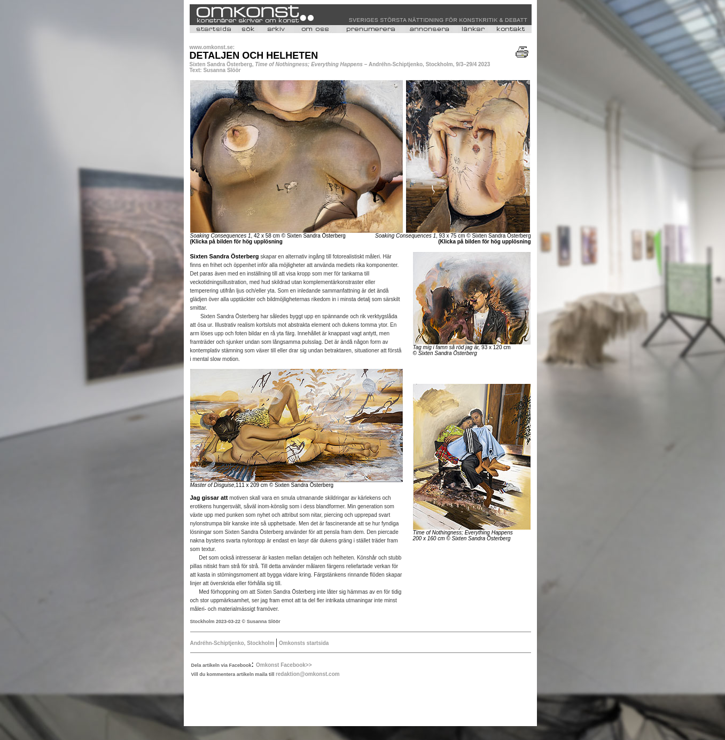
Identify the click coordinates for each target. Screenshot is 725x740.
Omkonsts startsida (303, 643)
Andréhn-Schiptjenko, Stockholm (233, 643)
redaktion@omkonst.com (308, 674)
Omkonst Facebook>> (283, 665)
